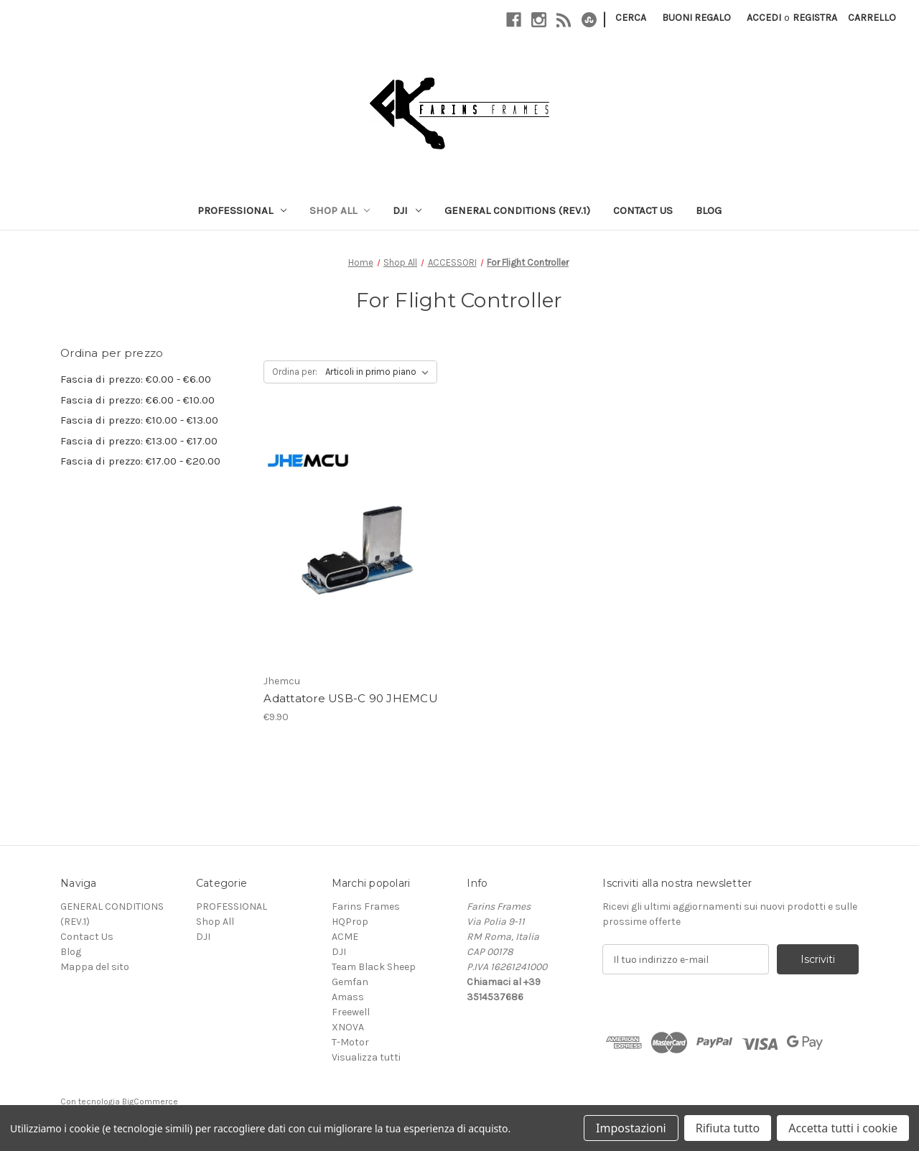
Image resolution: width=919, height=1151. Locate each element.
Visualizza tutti (366, 1057)
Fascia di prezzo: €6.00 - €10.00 (137, 399)
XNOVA (348, 1027)
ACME (345, 937)
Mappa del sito (94, 967)
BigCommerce (150, 1101)
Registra (815, 17)
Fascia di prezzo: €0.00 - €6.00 (135, 379)
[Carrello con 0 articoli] (872, 17)
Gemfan (350, 982)
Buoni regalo (696, 17)
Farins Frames (366, 906)
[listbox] (380, 372)
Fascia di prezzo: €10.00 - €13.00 (139, 420)
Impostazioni (631, 1128)
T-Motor (350, 1042)
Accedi (764, 17)
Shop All (339, 210)
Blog (709, 210)
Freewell (351, 1012)
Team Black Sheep (374, 967)
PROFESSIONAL (241, 210)
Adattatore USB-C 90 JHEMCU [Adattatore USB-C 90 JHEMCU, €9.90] (350, 698)
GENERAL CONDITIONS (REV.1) (517, 210)
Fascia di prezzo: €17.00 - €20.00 (140, 461)
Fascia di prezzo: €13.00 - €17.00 (139, 440)
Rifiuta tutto (728, 1128)
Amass (348, 997)
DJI (407, 210)
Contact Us (643, 210)
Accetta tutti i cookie (842, 1128)
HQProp (350, 921)
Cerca (630, 17)
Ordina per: (294, 371)
